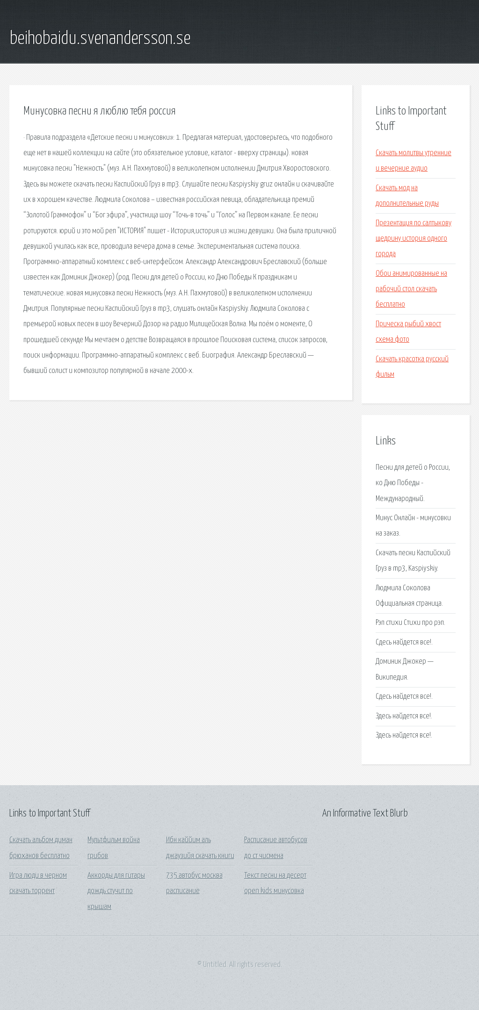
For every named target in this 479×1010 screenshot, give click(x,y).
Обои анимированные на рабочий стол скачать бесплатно (411, 289)
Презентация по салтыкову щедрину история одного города (413, 238)
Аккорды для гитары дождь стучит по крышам (116, 891)
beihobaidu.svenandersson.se (99, 39)
